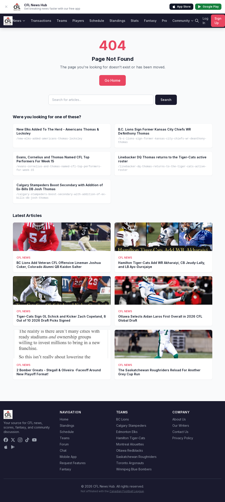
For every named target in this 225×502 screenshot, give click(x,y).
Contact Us (180, 432)
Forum (64, 444)
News (18, 20)
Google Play (208, 6)
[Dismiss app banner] (6, 6)
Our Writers (180, 425)
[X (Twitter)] (13, 440)
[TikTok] (27, 440)
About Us (179, 419)
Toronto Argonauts (130, 463)
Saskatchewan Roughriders (136, 457)
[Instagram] (20, 440)
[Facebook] (6, 440)
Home (64, 419)
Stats (135, 20)
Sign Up (218, 20)
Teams (62, 20)
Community (183, 20)
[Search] (197, 21)
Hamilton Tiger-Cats (130, 438)
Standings (117, 20)
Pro (164, 20)
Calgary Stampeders (131, 425)
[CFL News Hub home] (8, 20)
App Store (181, 6)
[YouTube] (34, 440)
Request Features (73, 463)
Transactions (41, 20)
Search (166, 100)
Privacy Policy (182, 438)
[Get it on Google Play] (13, 447)
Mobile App (68, 457)
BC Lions (122, 419)
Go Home (112, 80)
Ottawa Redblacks (129, 450)
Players (78, 20)
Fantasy (150, 20)
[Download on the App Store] (6, 447)
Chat (63, 450)
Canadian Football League (126, 491)
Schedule (96, 20)
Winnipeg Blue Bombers (134, 469)
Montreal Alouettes (130, 444)
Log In (205, 20)
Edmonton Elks (127, 432)
